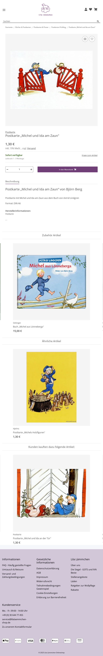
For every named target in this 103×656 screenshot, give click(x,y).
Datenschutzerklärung (47, 568)
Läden (74, 581)
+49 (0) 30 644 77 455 (12, 615)
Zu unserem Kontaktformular (17, 626)
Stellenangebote (79, 577)
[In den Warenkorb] (7, 32)
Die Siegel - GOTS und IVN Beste (84, 571)
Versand (31, 148)
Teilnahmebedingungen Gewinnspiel (48, 587)
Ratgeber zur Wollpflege (83, 585)
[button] (86, 9)
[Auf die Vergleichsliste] (85, 39)
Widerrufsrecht (44, 581)
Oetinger (17, 323)
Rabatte (75, 589)
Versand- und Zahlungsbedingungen (13, 575)
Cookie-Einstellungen (47, 593)
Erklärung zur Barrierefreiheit (51, 597)
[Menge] (19, 169)
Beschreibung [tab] (12, 181)
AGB (38, 572)
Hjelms (16, 428)
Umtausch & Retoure (12, 569)
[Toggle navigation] (4, 10)
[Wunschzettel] (90, 9)
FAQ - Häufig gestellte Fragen (16, 565)
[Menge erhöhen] (31, 169)
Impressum (42, 577)
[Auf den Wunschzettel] (92, 39)
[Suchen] (98, 21)
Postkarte (17, 534)
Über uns (75, 565)
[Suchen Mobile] (50, 21)
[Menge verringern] (7, 169)
